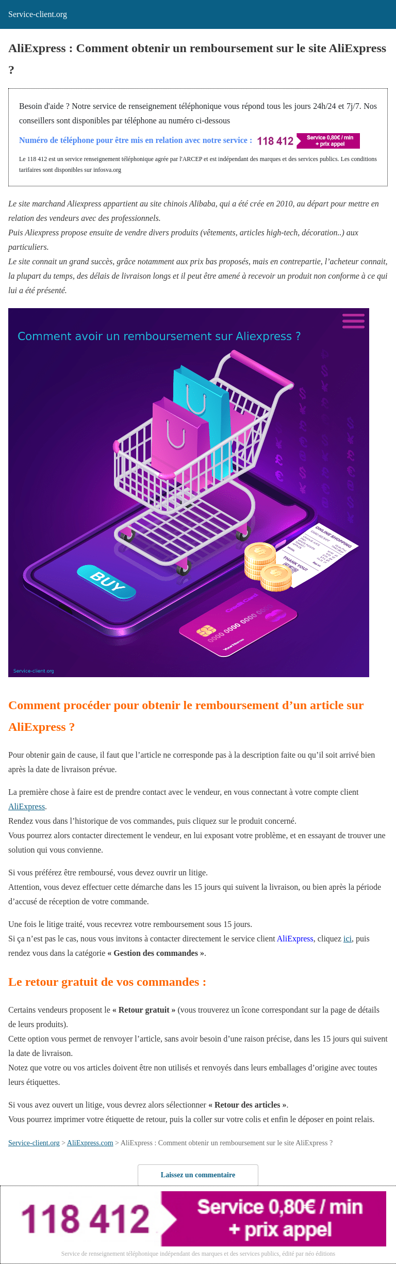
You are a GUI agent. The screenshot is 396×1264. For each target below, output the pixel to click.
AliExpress (26, 806)
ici (347, 938)
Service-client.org (34, 1143)
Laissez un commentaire (198, 1175)
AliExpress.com (90, 1143)
